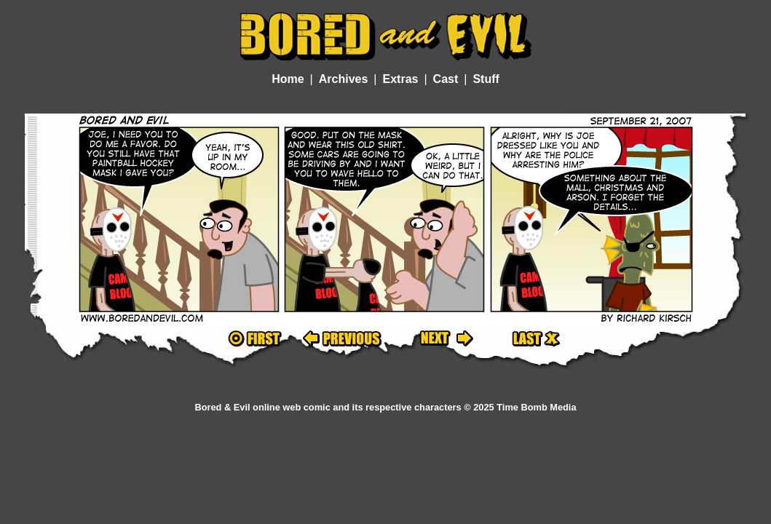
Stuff (486, 79)
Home (288, 79)
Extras (401, 79)
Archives (343, 79)
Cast (446, 79)
